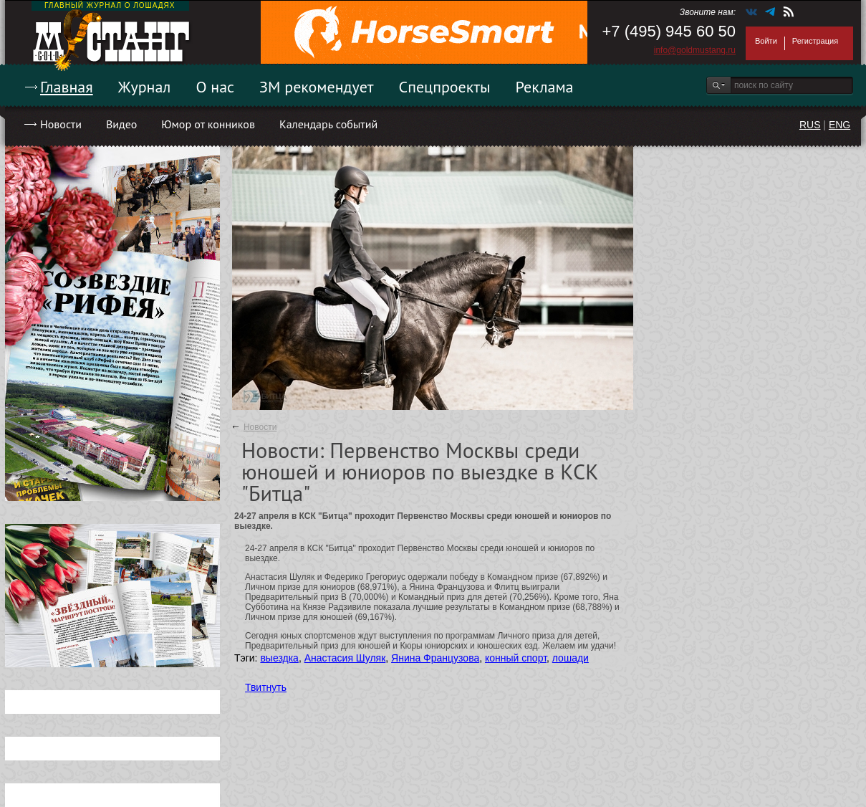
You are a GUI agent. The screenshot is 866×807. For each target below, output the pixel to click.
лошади (570, 658)
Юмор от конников (208, 124)
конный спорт (516, 658)
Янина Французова (435, 658)
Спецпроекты (445, 87)
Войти (766, 41)
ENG (839, 124)
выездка (279, 658)
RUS (810, 124)
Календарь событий (328, 124)
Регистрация (815, 41)
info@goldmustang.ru (695, 50)
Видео (121, 124)
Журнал (144, 87)
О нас (215, 87)
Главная (66, 87)
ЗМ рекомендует (316, 87)
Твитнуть (266, 687)
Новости (61, 124)
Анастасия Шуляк (345, 658)
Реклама (545, 87)
